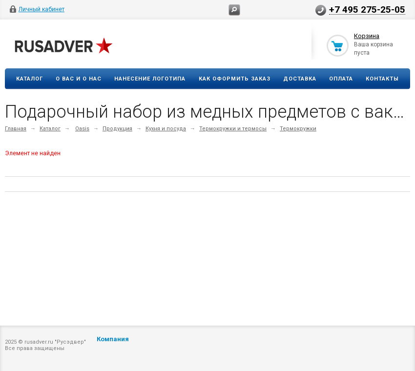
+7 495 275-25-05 (367, 9)
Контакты (382, 79)
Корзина (366, 36)
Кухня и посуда (165, 128)
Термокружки (298, 128)
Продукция (117, 128)
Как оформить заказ (234, 79)
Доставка (299, 79)
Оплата (341, 79)
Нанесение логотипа (150, 79)
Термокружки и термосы (233, 128)
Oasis (82, 128)
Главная (15, 128)
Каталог (29, 79)
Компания (113, 339)
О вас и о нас (79, 79)
